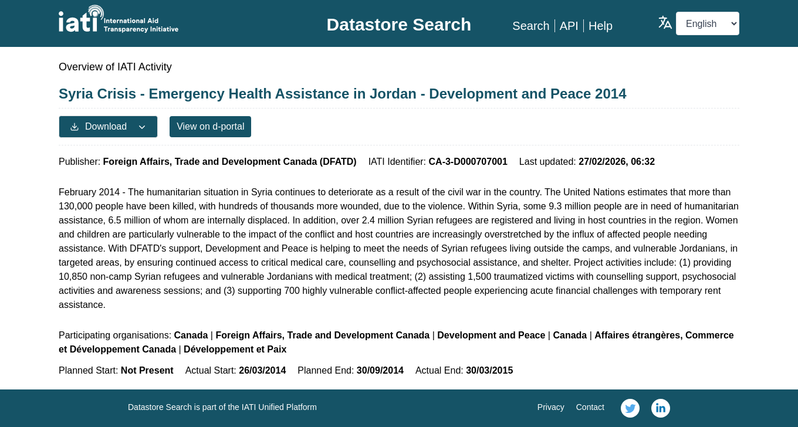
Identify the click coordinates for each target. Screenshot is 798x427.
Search (530, 25)
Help (601, 25)
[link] (630, 408)
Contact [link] (590, 407)
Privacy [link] (550, 407)
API (569, 25)
